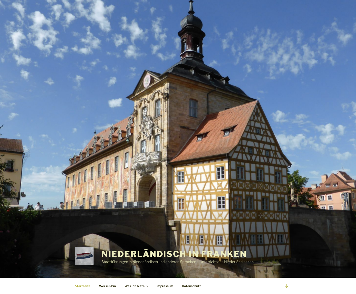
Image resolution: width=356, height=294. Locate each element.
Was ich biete (136, 286)
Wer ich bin (107, 286)
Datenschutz (191, 286)
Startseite (82, 286)
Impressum (164, 286)
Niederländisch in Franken (174, 254)
